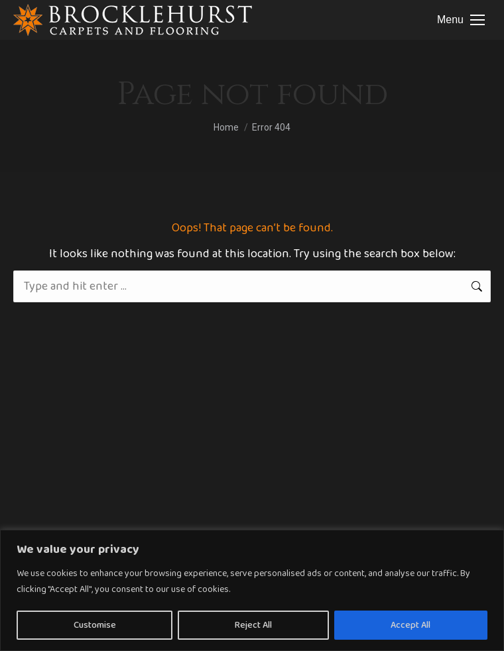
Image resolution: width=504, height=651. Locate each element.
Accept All (410, 625)
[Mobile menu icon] (461, 19)
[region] (252, 590)
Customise (95, 625)
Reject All (253, 625)
